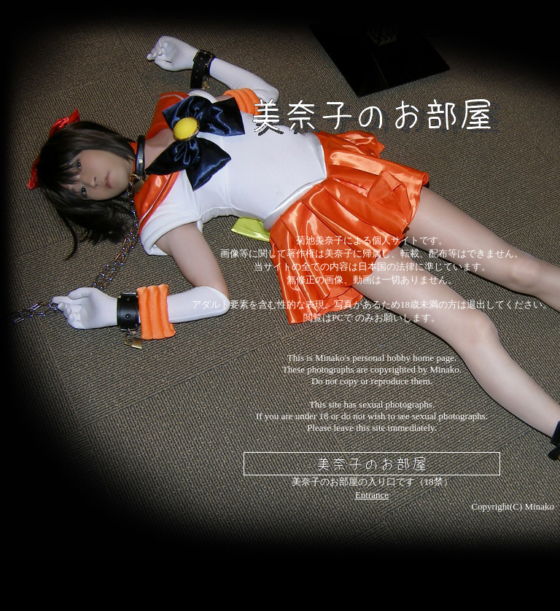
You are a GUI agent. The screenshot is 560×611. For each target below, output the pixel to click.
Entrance (372, 494)
